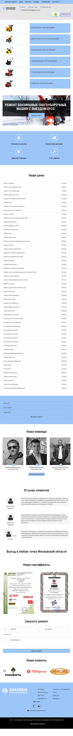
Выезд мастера (43, 692)
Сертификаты (42, 698)
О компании (45, 2)
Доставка (41, 695)
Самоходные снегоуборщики (43, 50)
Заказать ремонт (11, 2)
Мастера (28, 2)
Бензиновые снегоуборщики (43, 28)
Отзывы (36, 2)
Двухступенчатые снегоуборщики (45, 39)
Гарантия (56, 695)
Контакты (55, 2)
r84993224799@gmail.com (31, 10)
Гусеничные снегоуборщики (42, 72)
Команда (41, 689)
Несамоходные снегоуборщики (44, 61)
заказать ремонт (36, 417)
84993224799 (47, 7)
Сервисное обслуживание (61, 689)
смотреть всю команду (36, 474)
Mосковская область (37, 724)
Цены (21, 2)
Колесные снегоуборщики (42, 83)
